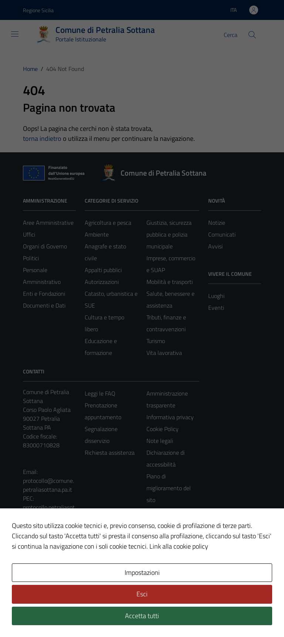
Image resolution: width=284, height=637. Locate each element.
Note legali (159, 440)
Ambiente (97, 234)
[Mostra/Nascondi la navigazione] (14, 34)
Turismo (155, 340)
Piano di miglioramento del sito (168, 488)
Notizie (216, 222)
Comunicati (222, 234)
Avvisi (215, 246)
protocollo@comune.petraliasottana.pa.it (48, 485)
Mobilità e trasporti (169, 281)
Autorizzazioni (102, 281)
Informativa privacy (170, 417)
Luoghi (216, 295)
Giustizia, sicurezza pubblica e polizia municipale (169, 234)
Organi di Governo (45, 246)
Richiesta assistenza (110, 452)
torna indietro (42, 138)
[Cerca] (252, 35)
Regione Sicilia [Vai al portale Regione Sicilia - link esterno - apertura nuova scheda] (38, 10)
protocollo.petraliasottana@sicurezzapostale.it (49, 516)
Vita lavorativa (164, 352)
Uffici (29, 234)
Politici (31, 258)
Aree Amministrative (48, 222)
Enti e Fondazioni (44, 293)
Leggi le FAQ (100, 393)
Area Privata (38, 578)
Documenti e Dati (44, 305)
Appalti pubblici (103, 269)
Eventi (216, 307)
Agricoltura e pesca (108, 222)
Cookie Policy (162, 428)
